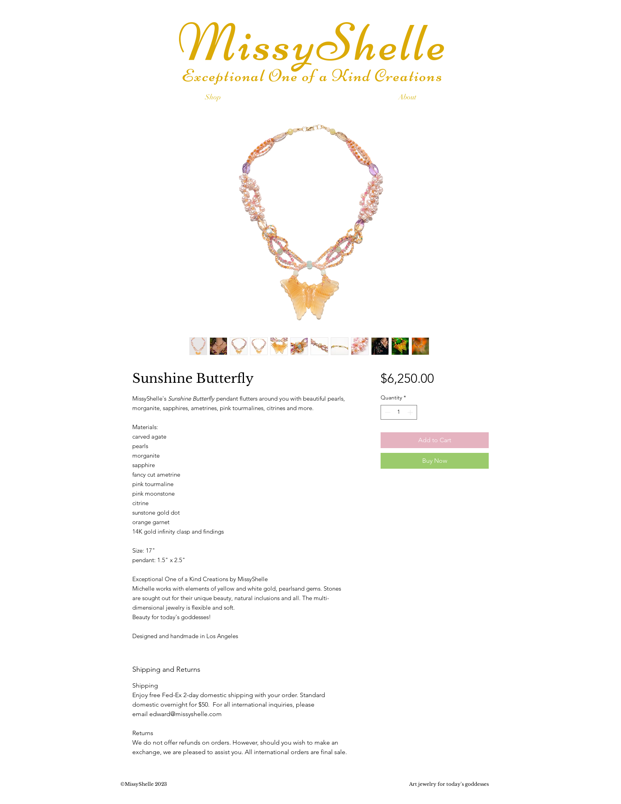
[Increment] (411, 412)
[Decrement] (387, 412)
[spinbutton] (399, 412)
